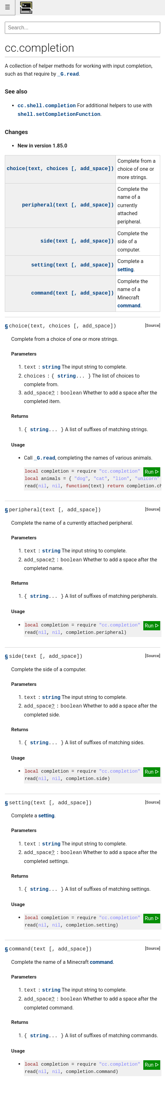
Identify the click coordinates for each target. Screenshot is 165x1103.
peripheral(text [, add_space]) (68, 205)
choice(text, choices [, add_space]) (60, 169)
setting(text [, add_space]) (72, 265)
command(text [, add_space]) (72, 293)
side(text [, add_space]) (77, 241)
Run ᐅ (152, 472)
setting (125, 269)
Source (152, 325)
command (128, 306)
